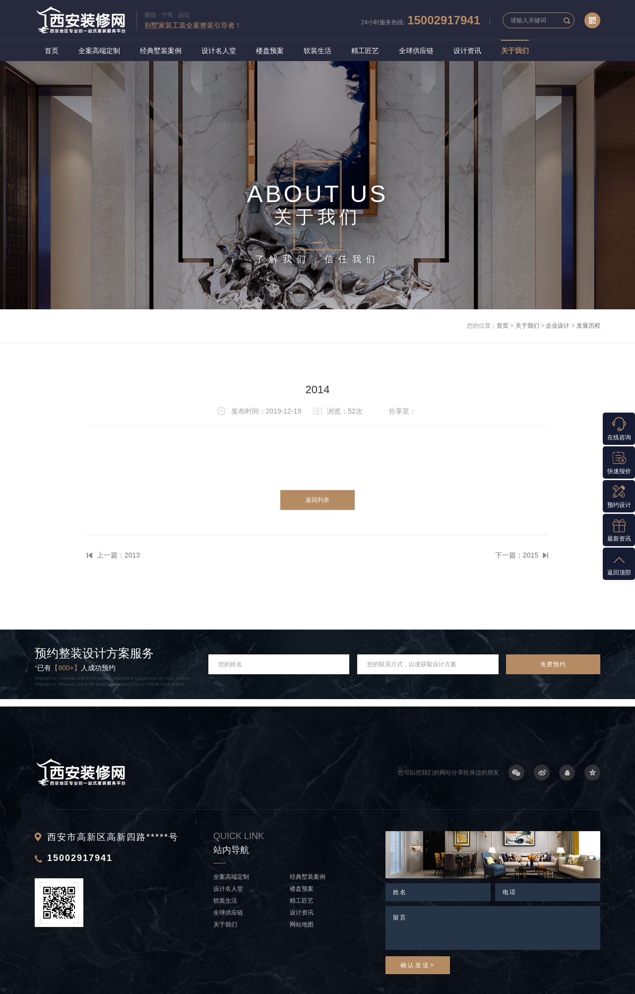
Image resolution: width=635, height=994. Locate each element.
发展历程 (588, 325)
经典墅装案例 (161, 51)
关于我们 (515, 51)
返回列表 (317, 500)
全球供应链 (416, 51)
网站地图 (302, 924)
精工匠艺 (365, 51)
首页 (52, 51)
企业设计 (558, 325)
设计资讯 (467, 51)
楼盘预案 (270, 51)
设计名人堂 (218, 51)
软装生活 (317, 51)
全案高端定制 (99, 51)
